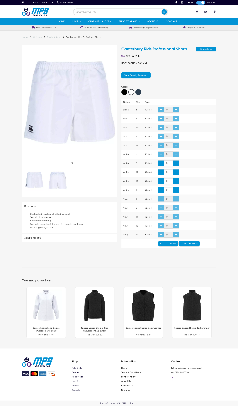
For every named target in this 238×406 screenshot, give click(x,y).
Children (37, 37)
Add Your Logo (189, 243)
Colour (124, 86)
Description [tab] (30, 206)
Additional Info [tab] (32, 237)
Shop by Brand (129, 21)
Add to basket (168, 243)
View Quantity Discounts (135, 75)
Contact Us (173, 21)
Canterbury (206, 49)
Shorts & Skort (54, 37)
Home (61, 21)
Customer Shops (99, 21)
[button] (69, 206)
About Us (152, 21)
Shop (76, 21)
